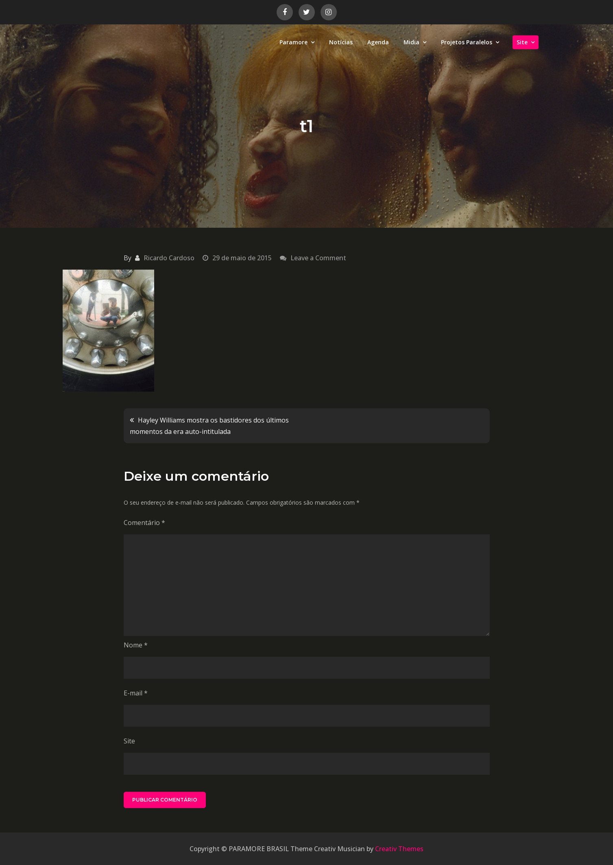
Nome (136, 645)
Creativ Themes (399, 848)
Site (522, 42)
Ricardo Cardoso (169, 257)
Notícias (341, 42)
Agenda (378, 42)
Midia (411, 42)
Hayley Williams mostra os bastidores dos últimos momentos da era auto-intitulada (209, 426)
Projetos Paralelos (466, 42)
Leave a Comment (318, 257)
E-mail (136, 693)
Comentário (144, 522)
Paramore (293, 42)
